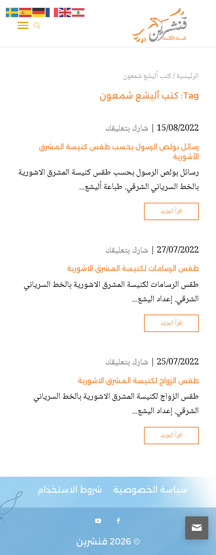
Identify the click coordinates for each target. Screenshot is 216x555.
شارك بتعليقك (126, 128)
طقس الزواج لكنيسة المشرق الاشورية (138, 380)
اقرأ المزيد (171, 211)
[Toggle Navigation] (23, 27)
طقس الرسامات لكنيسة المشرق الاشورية (133, 268)
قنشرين (91, 541)
